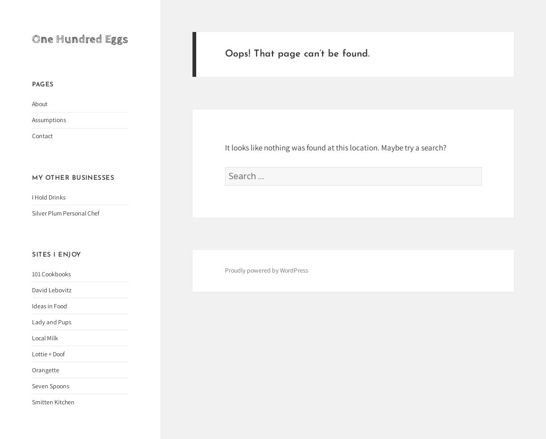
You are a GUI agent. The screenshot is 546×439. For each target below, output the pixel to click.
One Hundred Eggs (80, 39)
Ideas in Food (49, 306)
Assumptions (49, 120)
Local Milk (45, 338)
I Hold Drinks (49, 197)
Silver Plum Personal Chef (65, 213)
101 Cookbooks (51, 274)
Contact (42, 136)
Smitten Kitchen (53, 402)
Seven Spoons (50, 386)
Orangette (45, 370)
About (39, 104)
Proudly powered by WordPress (266, 270)
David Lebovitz (51, 290)
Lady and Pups (51, 322)
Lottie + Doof (48, 354)
